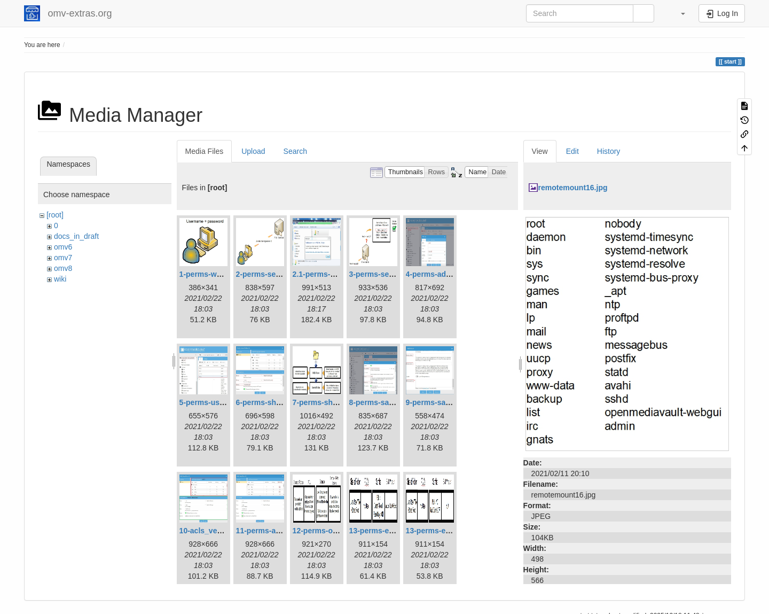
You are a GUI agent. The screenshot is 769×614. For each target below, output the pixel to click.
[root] (55, 215)
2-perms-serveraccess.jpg (282, 274)
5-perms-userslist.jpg (217, 402)
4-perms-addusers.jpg (445, 274)
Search (295, 151)
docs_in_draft (76, 236)
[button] (677, 13)
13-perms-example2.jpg (447, 530)
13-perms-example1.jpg (391, 530)
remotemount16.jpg (573, 187)
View (540, 151)
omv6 (63, 247)
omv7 (63, 257)
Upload (253, 151)
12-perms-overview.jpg (333, 530)
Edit (572, 151)
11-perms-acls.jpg (268, 530)
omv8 (63, 268)
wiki (60, 279)
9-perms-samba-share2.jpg (453, 402)
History (609, 151)
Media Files (204, 151)
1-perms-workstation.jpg (222, 274)
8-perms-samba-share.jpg (394, 402)
